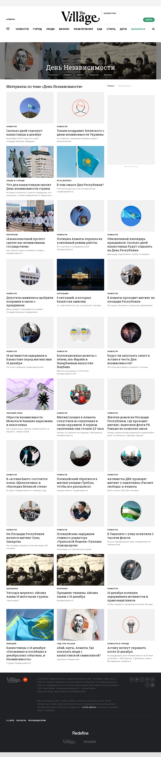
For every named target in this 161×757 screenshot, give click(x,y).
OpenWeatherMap (77, 691)
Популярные (124, 85)
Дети (123, 29)
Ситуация (63, 293)
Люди (50, 29)
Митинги (108, 75)
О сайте (10, 721)
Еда (99, 29)
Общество (94, 75)
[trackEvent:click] (30, 117)
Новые (110, 85)
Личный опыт (14, 413)
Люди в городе (15, 180)
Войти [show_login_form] (149, 20)
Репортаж (12, 235)
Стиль (111, 29)
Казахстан (54, 75)
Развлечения (83, 29)
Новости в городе (118, 644)
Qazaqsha (138, 29)
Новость (68, 75)
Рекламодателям (37, 721)
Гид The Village (66, 644)
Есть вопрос (64, 180)
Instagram (154, 684)
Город (37, 29)
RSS (154, 679)
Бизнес (64, 29)
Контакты (21, 721)
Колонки (62, 588)
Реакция (11, 644)
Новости (22, 29)
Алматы (80, 75)
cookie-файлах (89, 707)
